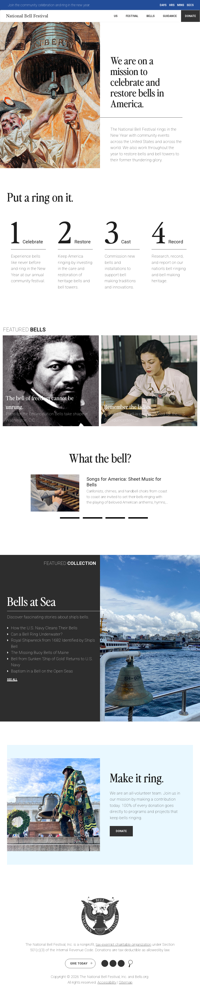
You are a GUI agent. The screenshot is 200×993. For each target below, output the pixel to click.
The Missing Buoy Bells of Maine (40, 652)
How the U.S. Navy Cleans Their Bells (44, 628)
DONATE (121, 831)
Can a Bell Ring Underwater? (36, 634)
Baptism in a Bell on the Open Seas (42, 671)
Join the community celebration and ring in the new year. (49, 5)
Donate (190, 16)
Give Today (79, 963)
